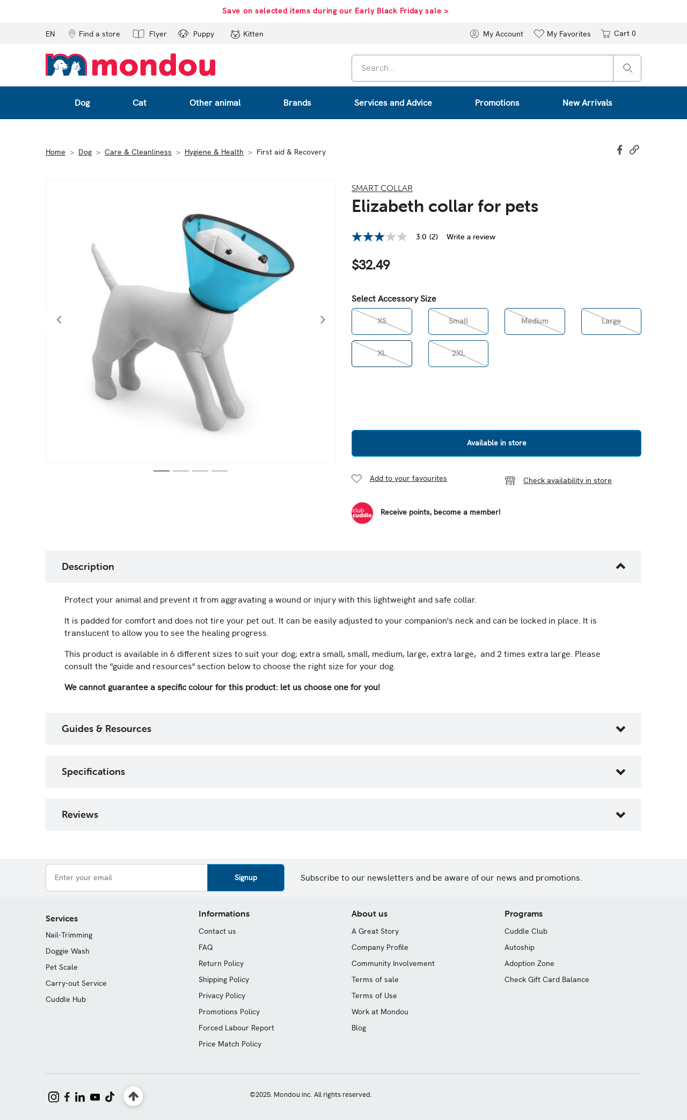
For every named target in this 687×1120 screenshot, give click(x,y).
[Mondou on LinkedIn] (80, 1096)
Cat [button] (140, 102)
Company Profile (380, 947)
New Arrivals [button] (587, 102)
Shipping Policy (224, 979)
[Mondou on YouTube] (95, 1096)
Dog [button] (82, 102)
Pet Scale (62, 967)
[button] (94, 33)
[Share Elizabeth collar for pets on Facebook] (621, 149)
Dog (85, 152)
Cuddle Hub (66, 999)
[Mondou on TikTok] (109, 1096)
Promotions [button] (497, 102)
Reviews (80, 814)
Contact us (217, 931)
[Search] (628, 67)
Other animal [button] (214, 102)
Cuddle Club (526, 931)
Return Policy (221, 963)
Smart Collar (382, 187)
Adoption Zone (529, 963)
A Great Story (375, 931)
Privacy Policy (222, 995)
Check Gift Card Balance (547, 979)
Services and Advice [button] (393, 102)
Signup (246, 877)
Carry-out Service (76, 983)
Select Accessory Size (394, 299)
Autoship (520, 947)
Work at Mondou (380, 1011)
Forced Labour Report (236, 1028)
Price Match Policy (230, 1044)
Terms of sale (375, 979)
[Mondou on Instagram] (53, 1096)
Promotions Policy (229, 1011)
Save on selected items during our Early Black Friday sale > (335, 11)
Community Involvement (393, 963)
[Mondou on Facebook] (67, 1096)
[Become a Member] (426, 513)
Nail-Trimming (69, 935)
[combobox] (496, 68)
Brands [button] (297, 102)
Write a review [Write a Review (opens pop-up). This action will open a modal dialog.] (471, 236)
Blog (359, 1028)
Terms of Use (374, 995)
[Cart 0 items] (617, 33)
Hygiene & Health (214, 152)
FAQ (206, 947)
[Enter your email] (127, 877)
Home (55, 152)
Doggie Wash (68, 951)
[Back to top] (133, 1096)
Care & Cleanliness (138, 152)
